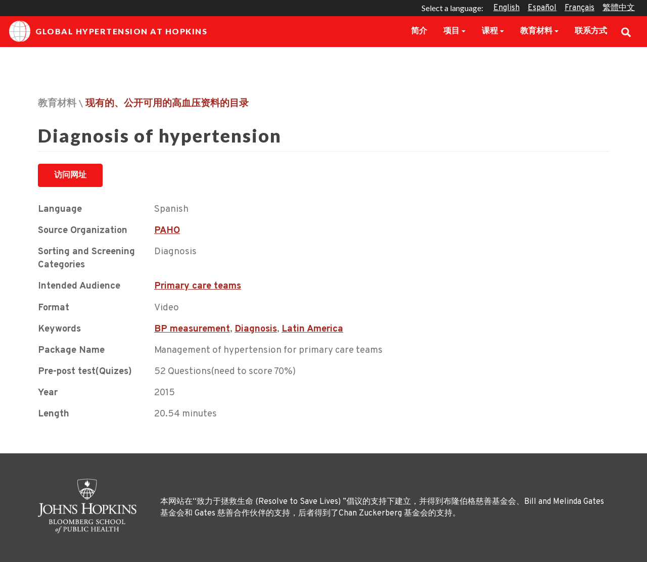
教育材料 (536, 31)
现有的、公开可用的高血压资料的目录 (167, 104)
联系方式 (591, 31)
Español (542, 8)
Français (579, 8)
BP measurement (192, 329)
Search (626, 31)
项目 (451, 31)
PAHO (167, 231)
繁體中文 (619, 8)
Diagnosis (256, 329)
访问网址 (70, 175)
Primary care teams (197, 286)
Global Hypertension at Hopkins (108, 31)
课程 (490, 31)
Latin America (312, 329)
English (506, 8)
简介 (419, 31)
